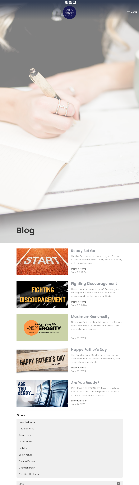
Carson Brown (27, 461)
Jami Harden (26, 435)
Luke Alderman (27, 422)
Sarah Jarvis (25, 454)
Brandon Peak (27, 467)
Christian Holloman (29, 474)
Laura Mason (26, 441)
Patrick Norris (26, 428)
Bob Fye (23, 448)
